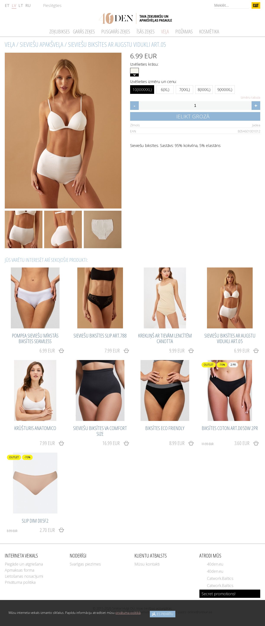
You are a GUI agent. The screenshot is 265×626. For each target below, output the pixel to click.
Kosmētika (209, 31)
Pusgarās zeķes (115, 31)
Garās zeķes (84, 31)
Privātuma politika (20, 582)
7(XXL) (184, 88)
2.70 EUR (31, 529)
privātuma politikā (128, 613)
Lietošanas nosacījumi (24, 576)
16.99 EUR (111, 443)
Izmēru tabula (250, 97)
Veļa (10, 44)
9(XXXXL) (224, 88)
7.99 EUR (112, 350)
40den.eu (215, 564)
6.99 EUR (47, 350)
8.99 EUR (176, 443)
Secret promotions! (218, 593)
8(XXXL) (204, 88)
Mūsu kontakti (147, 564)
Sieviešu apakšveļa (41, 44)
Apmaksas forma (19, 570)
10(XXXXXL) (142, 88)
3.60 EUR (225, 443)
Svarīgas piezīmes (85, 564)
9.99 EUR (176, 350)
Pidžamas (184, 31)
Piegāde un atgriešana (24, 564)
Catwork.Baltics (220, 578)
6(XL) (165, 88)
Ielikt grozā (192, 116)
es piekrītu (162, 614)
